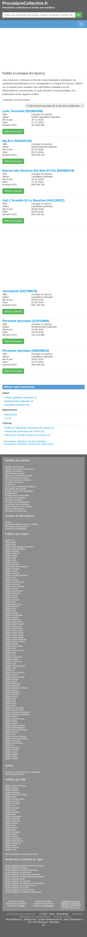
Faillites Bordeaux (12, 792)
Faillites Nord (10, 699)
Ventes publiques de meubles (17, 888)
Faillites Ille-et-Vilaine (14, 646)
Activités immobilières (14, 471)
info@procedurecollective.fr (21, 914)
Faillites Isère (10, 653)
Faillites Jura (10, 655)
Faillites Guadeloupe (13, 615)
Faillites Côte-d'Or (12, 584)
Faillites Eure (10, 602)
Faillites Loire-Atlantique (15, 666)
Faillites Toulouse (12, 847)
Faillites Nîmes (11, 828)
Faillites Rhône (11, 717)
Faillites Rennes (11, 836)
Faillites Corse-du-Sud (14, 582)
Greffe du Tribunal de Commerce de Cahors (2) (29, 427)
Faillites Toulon (11, 845)
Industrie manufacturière (15, 498)
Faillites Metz (10, 814)
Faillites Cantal (11, 571)
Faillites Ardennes (12, 553)
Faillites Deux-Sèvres (14, 591)
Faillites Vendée (11, 750)
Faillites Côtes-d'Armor (14, 586)
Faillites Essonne (12, 600)
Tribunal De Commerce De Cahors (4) (24, 431)
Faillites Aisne (10, 542)
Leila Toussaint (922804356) (22, 111)
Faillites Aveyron (12, 562)
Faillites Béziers (11, 790)
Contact (8, 522)
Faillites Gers (10, 611)
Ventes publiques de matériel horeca (20, 885)
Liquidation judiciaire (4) (16, 404)
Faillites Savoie (11, 723)
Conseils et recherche (14, 482)
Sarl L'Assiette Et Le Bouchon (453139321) (33, 200)
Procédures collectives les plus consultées (22, 772)
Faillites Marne (11, 681)
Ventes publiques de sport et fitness (20, 890)
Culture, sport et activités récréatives (20, 487)
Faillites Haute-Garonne (15, 624)
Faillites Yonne (11, 756)
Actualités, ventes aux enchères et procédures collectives (71, 903)
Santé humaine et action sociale (18, 506)
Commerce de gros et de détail (18, 480)
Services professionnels (15, 509)
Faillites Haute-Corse (14, 622)
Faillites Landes (11, 659)
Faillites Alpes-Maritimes (15, 549)
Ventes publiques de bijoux (16, 868)
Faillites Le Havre (12, 803)
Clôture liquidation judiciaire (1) (20, 397)
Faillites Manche (12, 679)
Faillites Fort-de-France (14, 799)
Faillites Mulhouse (12, 821)
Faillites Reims (11, 834)
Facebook (49, 906)
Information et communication (17, 502)
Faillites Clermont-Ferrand (16, 795)
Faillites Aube (10, 558)
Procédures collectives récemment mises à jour (29, 444)
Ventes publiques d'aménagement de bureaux (24, 866)
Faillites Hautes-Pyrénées (16, 639)
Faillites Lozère (11, 675)
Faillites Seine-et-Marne (15, 725)
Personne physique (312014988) (25, 321)
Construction (10, 484)
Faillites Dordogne (12, 593)
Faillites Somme (11, 732)
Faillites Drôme (11, 597)
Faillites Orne (10, 703)
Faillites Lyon (10, 810)
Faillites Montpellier (13, 817)
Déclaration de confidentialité (34, 916)
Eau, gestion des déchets (15, 489)
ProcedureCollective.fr (25, 3)
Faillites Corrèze (12, 580)
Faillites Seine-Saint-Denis (16, 730)
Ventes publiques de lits (15, 879)
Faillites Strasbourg (13, 843)
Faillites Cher (10, 578)
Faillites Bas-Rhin (12, 564)
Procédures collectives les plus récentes (25, 441)
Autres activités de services (16, 478)
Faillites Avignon (12, 788)
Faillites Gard (10, 608)
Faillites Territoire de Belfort (16, 739)
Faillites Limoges (12, 808)
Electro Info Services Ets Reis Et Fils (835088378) (38, 170)
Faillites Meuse (11, 690)
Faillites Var (10, 745)
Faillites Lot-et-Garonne (15, 672)
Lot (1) (7, 418)
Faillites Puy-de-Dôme (14, 710)
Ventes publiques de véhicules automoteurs (23, 892)
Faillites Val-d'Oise (12, 741)
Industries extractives (14, 500)
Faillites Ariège (11, 556)
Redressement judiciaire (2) (18, 401)
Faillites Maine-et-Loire (14, 677)
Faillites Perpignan (13, 832)
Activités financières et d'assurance (19, 469)
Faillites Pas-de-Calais (14, 708)
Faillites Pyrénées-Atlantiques (17, 712)
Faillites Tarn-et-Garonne (15, 736)
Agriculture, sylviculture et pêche (18, 476)
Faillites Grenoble (12, 801)
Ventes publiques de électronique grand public (24, 877)
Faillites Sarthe (11, 721)
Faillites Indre (10, 648)
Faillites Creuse (11, 589)
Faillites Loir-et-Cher (13, 661)
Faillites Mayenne (12, 686)
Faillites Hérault (11, 644)
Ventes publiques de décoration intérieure (22, 874)
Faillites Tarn (10, 734)
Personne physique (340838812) (25, 350)
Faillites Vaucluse (12, 747)
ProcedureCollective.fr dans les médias (21, 524)
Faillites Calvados (12, 569)
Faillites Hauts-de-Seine (15, 642)
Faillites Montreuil (12, 819)
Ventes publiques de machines (18, 881)
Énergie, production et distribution (19, 491)
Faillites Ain (10, 540)
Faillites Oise (10, 701)
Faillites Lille (10, 806)
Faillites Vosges (11, 754)
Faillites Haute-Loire (13, 626)
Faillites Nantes (11, 823)
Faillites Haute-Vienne (14, 635)
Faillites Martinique (13, 683)
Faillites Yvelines (12, 758)
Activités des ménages (14, 467)
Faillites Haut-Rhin (12, 620)
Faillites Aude (10, 560)
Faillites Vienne (11, 752)
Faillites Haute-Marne (14, 628)
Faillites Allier (10, 545)
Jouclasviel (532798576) (19, 291)
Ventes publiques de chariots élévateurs (21, 870)
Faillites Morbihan (12, 692)
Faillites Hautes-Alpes (14, 637)
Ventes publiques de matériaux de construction (24, 883)
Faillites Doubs (11, 595)
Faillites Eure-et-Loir (13, 604)
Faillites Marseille (12, 812)
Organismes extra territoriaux (17, 504)
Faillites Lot (10, 670)
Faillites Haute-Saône (14, 631)
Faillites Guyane (11, 617)
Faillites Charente (12, 573)
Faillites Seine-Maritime (15, 728)
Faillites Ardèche (12, 551)
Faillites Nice (10, 825)
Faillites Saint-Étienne (14, 841)
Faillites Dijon (10, 797)
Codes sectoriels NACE (15, 774)
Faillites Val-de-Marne (14, 743)
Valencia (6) (10, 414)
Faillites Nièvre (11, 697)
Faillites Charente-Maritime (16, 575)
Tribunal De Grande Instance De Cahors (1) (27, 435)
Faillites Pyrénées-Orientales (17, 714)
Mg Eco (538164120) (17, 141)
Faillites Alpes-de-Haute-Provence (19, 547)
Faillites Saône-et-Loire (14, 719)
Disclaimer (77, 914)
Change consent (62, 916)
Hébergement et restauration (17, 495)
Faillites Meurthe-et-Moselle (16, 688)
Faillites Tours (10, 850)
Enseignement (11, 493)
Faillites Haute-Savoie (14, 633)
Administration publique (15, 473)
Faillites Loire (10, 664)
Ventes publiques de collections (18, 872)
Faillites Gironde (12, 613)
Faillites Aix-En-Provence (15, 786)
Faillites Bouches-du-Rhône (16, 567)
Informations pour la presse (16, 526)
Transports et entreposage (16, 511)
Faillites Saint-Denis (13, 839)
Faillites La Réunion (13, 657)
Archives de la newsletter (15, 529)
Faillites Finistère (12, 606)
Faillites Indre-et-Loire (14, 650)
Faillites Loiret (11, 668)
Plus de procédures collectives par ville (21, 854)
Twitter (22, 906)
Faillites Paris (10, 706)
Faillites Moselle (11, 694)
